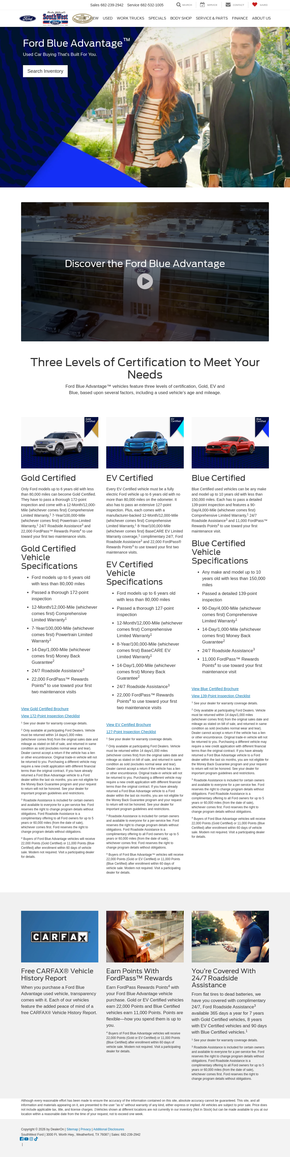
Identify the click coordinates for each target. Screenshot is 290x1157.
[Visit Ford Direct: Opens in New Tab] (25, 1144)
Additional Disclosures (108, 1129)
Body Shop (181, 18)
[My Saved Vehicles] (260, 5)
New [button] (94, 18)
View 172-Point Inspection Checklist (50, 716)
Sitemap (72, 1129)
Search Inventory (45, 71)
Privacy (86, 1129)
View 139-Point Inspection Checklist (221, 696)
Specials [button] (157, 18)
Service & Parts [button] (212, 18)
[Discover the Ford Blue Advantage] (145, 272)
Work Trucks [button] (130, 18)
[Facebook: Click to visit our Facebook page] (21, 1139)
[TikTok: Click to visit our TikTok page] (36, 1139)
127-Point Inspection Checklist (131, 732)
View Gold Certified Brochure (45, 709)
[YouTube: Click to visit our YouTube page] (26, 1139)
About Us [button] (261, 18)
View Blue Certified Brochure (215, 689)
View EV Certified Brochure (128, 725)
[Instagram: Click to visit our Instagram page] (31, 1139)
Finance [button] (240, 18)
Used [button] (108, 18)
